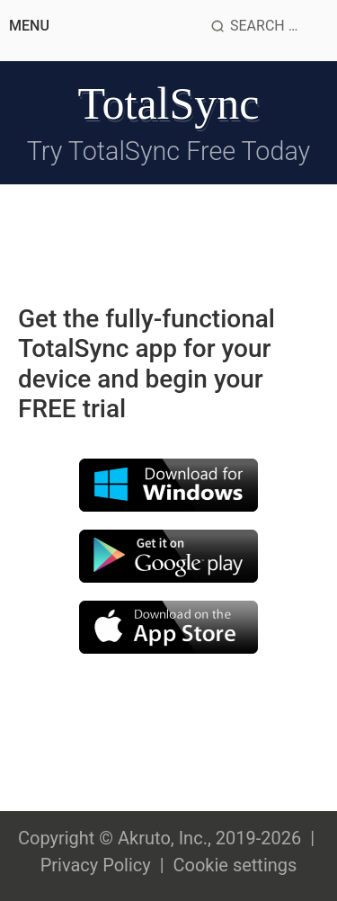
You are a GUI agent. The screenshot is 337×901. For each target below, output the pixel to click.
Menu (29, 25)
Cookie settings (235, 865)
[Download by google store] (168, 555)
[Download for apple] (168, 626)
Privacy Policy (95, 865)
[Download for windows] (168, 484)
